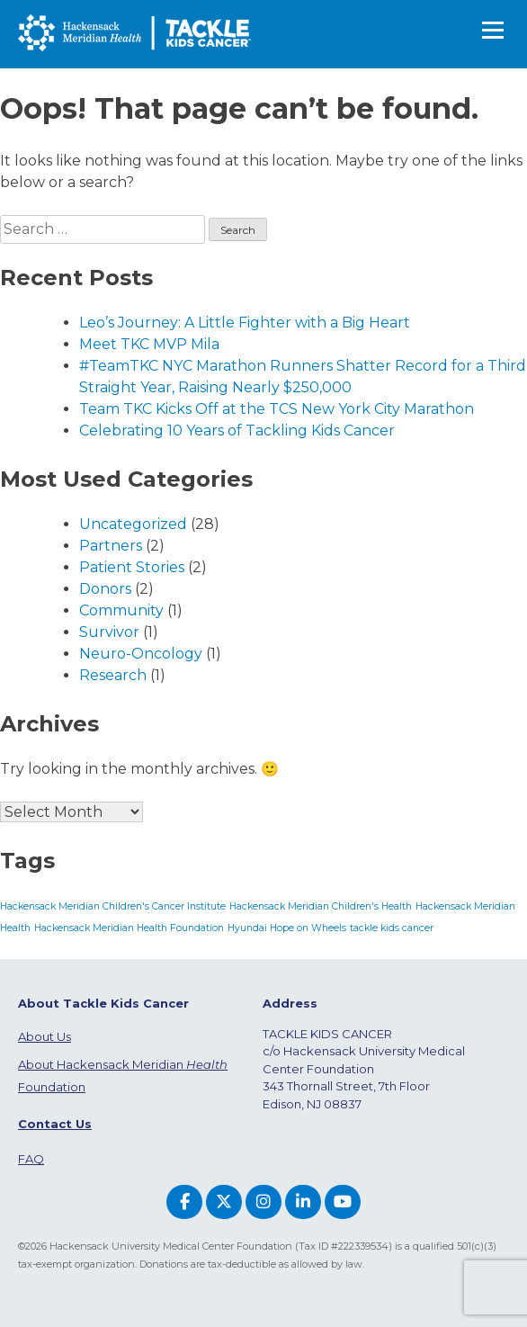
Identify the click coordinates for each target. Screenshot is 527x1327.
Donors (105, 588)
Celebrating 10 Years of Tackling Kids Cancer (237, 430)
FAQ (31, 1159)
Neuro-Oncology (140, 653)
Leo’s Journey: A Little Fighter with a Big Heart (244, 322)
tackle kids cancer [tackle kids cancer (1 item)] (391, 928)
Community (121, 610)
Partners (110, 545)
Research (113, 675)
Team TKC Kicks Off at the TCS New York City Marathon (276, 408)
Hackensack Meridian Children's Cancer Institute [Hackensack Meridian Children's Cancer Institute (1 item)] (113, 906)
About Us (44, 1036)
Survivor (109, 632)
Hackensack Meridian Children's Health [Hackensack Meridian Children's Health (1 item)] (320, 906)
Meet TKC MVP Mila (149, 344)
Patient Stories (131, 567)
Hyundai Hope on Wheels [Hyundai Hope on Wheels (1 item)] (287, 928)
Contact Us (55, 1123)
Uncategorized (133, 524)
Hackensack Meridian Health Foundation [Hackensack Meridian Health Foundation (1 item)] (129, 928)
